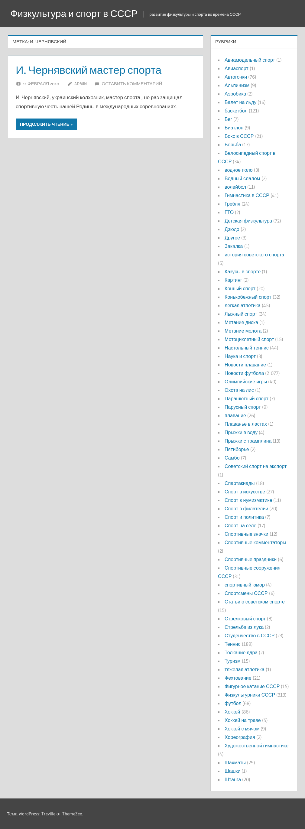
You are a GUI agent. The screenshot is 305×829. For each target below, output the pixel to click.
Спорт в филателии (246, 509)
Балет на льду (240, 102)
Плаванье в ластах (246, 424)
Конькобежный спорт (248, 297)
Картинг (233, 280)
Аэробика (235, 94)
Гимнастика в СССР (247, 195)
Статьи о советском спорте (255, 602)
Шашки (232, 771)
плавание (235, 415)
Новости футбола (244, 373)
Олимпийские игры (246, 382)
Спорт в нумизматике (248, 500)
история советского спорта (254, 255)
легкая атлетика (243, 305)
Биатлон (234, 128)
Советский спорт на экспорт (256, 466)
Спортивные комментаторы (255, 542)
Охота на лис (239, 390)
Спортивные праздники (251, 559)
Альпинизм (237, 85)
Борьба (233, 144)
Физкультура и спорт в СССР (74, 13)
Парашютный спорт (246, 398)
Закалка (234, 246)
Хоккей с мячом (242, 729)
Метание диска (241, 322)
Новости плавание (245, 365)
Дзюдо (232, 229)
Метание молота (243, 331)
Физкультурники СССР (250, 695)
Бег (228, 119)
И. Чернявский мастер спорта (89, 69)
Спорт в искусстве (245, 492)
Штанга (233, 779)
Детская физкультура (248, 221)
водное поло (238, 170)
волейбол (235, 187)
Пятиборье (237, 449)
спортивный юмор (245, 585)
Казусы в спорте (243, 271)
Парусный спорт (243, 407)
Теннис (232, 644)
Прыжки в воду (241, 432)
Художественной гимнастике (256, 746)
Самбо (232, 458)
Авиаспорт (236, 68)
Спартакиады (240, 483)
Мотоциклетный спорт (249, 339)
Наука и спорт (240, 356)
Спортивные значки (246, 534)
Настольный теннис (247, 348)
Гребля (232, 204)
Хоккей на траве (243, 720)
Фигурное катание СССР (252, 686)
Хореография (240, 737)
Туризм (233, 661)
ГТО (229, 212)
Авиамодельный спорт (250, 60)
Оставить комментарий (132, 83)
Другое (232, 238)
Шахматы (235, 762)
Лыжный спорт (241, 314)
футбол (233, 703)
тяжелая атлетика (244, 669)
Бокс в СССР (239, 136)
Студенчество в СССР (249, 635)
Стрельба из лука (244, 627)
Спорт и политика (244, 517)
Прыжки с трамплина (248, 441)
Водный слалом (242, 178)
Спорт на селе (240, 525)
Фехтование (238, 678)
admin (80, 83)
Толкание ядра (241, 652)
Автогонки (236, 77)
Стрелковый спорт (245, 619)
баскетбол (236, 111)
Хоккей (232, 712)
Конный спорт (240, 288)
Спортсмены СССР (246, 593)
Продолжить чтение (44, 124)
